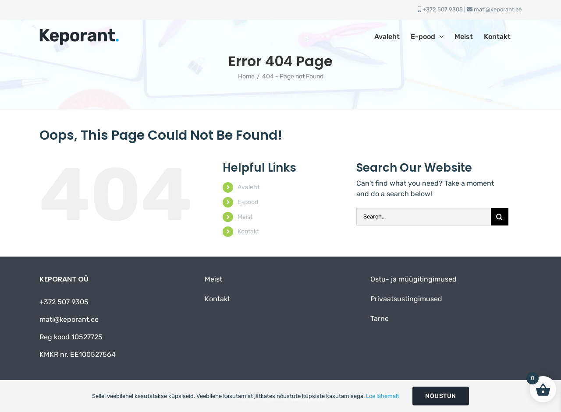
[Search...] (423, 216)
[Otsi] (499, 216)
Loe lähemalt (382, 396)
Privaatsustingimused (406, 299)
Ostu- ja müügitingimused (413, 279)
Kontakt (248, 231)
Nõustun (440, 396)
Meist (245, 217)
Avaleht (248, 187)
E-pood (248, 202)
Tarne (379, 318)
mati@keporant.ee (498, 9)
